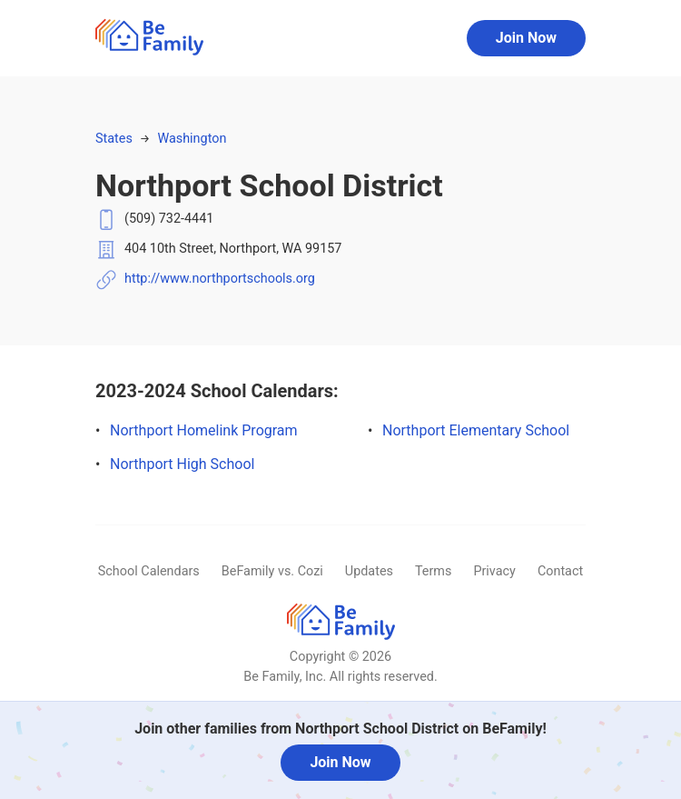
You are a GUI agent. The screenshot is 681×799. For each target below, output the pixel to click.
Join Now (526, 37)
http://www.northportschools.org (219, 278)
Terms (433, 571)
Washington (191, 138)
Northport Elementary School (475, 430)
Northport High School (182, 464)
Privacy (494, 571)
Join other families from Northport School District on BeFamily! (340, 728)
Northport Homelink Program (204, 430)
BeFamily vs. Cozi (272, 571)
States (114, 138)
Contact (560, 571)
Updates (369, 571)
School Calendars (149, 571)
